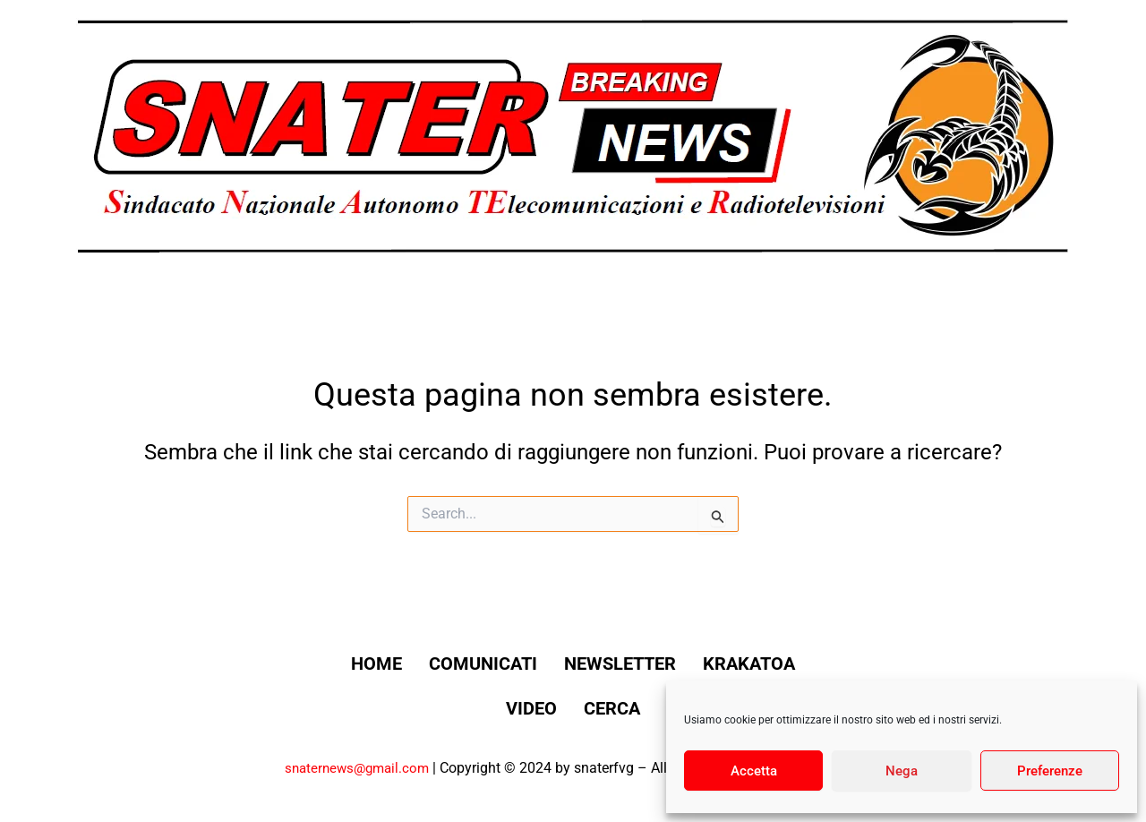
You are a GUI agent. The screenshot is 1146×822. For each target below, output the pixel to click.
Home (418, 663)
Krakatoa (475, 708)
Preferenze (1049, 771)
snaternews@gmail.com (354, 767)
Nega (901, 771)
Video (591, 708)
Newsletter (698, 663)
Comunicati (543, 663)
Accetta (754, 771)
